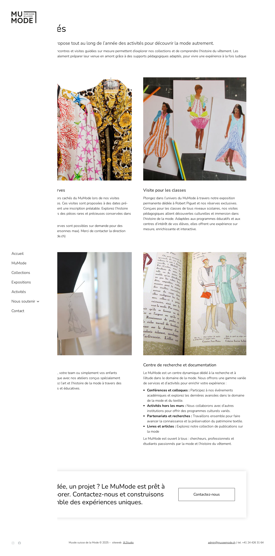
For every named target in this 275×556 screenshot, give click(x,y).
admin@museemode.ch (221, 542)
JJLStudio (128, 542)
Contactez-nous (206, 494)
